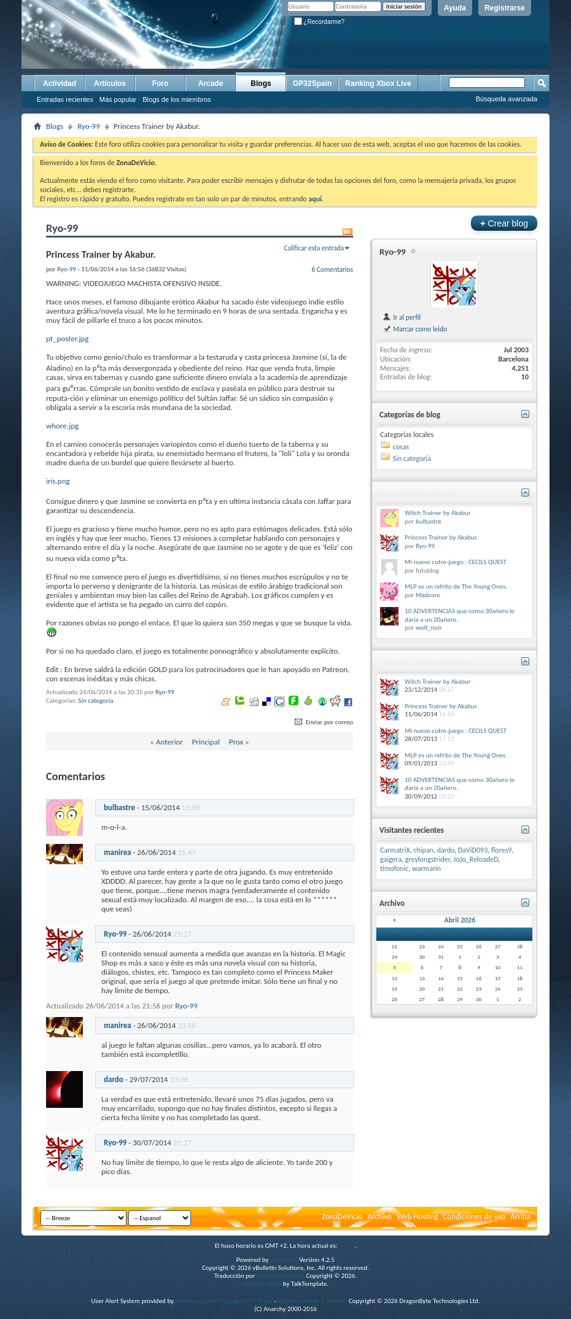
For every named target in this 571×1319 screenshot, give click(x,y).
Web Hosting (417, 1216)
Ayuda (455, 8)
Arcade (210, 83)
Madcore (428, 595)
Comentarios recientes (416, 493)
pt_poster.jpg (67, 338)
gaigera (391, 859)
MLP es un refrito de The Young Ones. (456, 586)
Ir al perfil (401, 317)
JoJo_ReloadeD (476, 859)
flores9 (501, 850)
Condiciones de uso (474, 1216)
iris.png (58, 480)
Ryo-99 (88, 126)
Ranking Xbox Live (378, 83)
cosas (401, 447)
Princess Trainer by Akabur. (441, 537)
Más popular (118, 99)
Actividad (59, 83)
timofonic (394, 868)
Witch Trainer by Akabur (437, 513)
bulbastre (119, 807)
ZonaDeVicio (342, 1216)
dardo (113, 1079)
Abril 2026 (459, 920)
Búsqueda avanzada (506, 99)
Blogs (261, 83)
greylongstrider (427, 859)
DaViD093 (472, 850)
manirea (117, 852)
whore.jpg (62, 425)
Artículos (110, 83)
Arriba (520, 1216)
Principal (206, 741)
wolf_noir (429, 628)
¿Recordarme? (319, 21)
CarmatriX (395, 850)
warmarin (426, 868)
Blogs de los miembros (176, 99)
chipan (423, 850)
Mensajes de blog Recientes (425, 662)
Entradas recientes (65, 99)
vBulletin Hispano (281, 1276)
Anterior (169, 741)
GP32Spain (312, 83)
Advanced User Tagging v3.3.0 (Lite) (224, 1301)
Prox (236, 741)
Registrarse (504, 8)
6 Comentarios (332, 269)
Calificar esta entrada (314, 248)
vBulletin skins (262, 1284)
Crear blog (504, 223)
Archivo (379, 1216)
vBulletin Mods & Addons (312, 1301)
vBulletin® (284, 1260)
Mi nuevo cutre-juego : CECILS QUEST (456, 562)
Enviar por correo (323, 722)
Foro (160, 83)
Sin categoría (95, 701)
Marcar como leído (414, 329)
